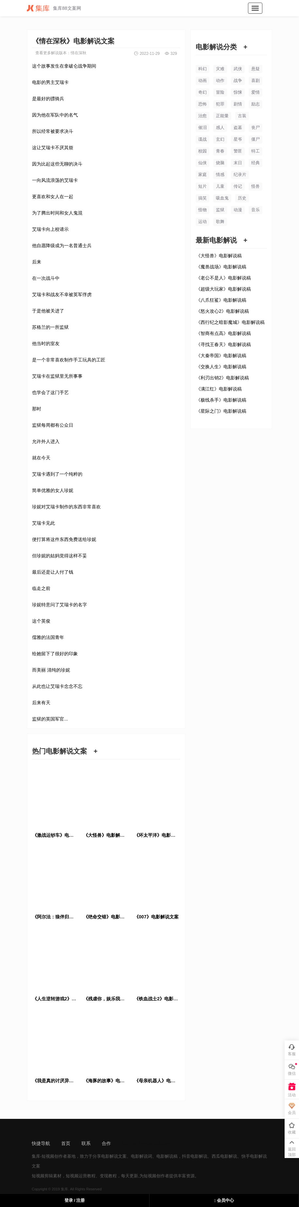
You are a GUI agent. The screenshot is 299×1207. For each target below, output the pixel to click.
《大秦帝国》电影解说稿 (221, 355)
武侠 (238, 68)
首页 (65, 1143)
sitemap (130, 1143)
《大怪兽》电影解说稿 (219, 255)
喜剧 (255, 80)
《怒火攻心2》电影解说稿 (222, 311)
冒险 (220, 92)
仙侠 (202, 162)
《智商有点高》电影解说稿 (223, 333)
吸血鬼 (222, 198)
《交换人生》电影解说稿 (221, 366)
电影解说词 (141, 1156)
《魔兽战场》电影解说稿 (221, 266)
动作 (220, 80)
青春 (220, 151)
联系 (86, 1143)
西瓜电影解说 (224, 1156)
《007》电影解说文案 (156, 916)
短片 (202, 186)
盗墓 (238, 127)
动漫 (238, 209)
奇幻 (202, 92)
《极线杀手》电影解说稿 (221, 400)
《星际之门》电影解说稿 (221, 411)
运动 (202, 221)
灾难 (220, 68)
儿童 (220, 186)
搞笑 (202, 198)
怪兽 (255, 186)
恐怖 (202, 104)
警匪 (238, 151)
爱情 (255, 92)
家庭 (202, 174)
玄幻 (220, 139)
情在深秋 (78, 53)
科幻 (202, 68)
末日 (238, 162)
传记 (238, 186)
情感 (220, 174)
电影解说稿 (167, 1156)
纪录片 (240, 174)
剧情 (238, 104)
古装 (242, 115)
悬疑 (255, 68)
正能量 (222, 115)
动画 (202, 80)
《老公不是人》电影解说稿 (223, 278)
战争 (238, 80)
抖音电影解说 (194, 1156)
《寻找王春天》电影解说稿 (223, 344)
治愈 (202, 115)
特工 (255, 151)
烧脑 (220, 162)
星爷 (238, 139)
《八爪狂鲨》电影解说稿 (221, 300)
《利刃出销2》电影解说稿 (222, 377)
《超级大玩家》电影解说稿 (223, 289)
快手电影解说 (254, 1156)
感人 (220, 127)
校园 (202, 151)
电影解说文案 (114, 1156)
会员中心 (224, 1200)
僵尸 (255, 139)
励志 (255, 104)
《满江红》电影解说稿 (219, 389)
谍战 (202, 139)
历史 (242, 198)
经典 (255, 162)
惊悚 (238, 92)
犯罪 (220, 104)
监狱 (220, 209)
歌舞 (220, 221)
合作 (106, 1143)
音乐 (255, 209)
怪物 (202, 209)
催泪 (202, 127)
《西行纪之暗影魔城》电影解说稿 (230, 322)
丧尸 (255, 127)
